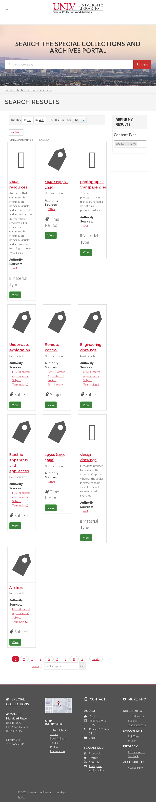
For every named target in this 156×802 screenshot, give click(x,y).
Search (142, 64)
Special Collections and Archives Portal (28, 90)
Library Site (13, 739)
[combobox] (130, 143)
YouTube (94, 762)
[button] (7, 10)
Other (51, 209)
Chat (92, 716)
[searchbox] (139, 144)
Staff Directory (137, 725)
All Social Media (98, 770)
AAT (14, 268)
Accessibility (135, 767)
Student (133, 740)
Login (21, 797)
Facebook (95, 753)
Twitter (93, 757)
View (15, 295)
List (27, 120)
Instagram (95, 766)
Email (92, 737)
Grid (40, 120)
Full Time (133, 736)
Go (82, 666)
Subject (15, 132)
